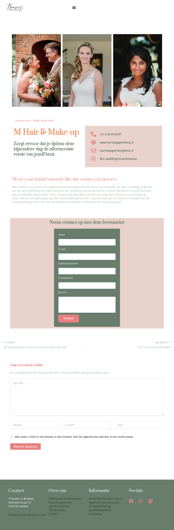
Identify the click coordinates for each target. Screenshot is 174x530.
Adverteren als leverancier (65, 499)
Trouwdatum (65, 277)
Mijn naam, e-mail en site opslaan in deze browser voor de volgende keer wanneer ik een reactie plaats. (74, 436)
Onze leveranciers (60, 502)
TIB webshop (57, 510)
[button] (74, 7)
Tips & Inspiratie (59, 506)
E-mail (61, 249)
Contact (54, 514)
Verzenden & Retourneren (106, 499)
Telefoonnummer (68, 263)
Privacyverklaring (100, 506)
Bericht (62, 292)
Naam (61, 234)
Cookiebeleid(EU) (99, 510)
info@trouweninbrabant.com (27, 515)
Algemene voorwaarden (104, 502)
